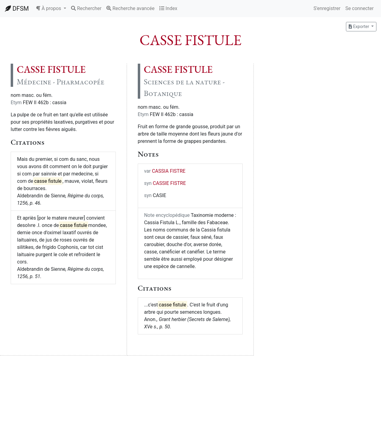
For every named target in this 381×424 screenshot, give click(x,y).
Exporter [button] (359, 26)
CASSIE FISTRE (169, 183)
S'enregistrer (326, 8)
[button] (51, 8)
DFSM (17, 8)
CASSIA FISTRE (168, 171)
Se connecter (359, 8)
